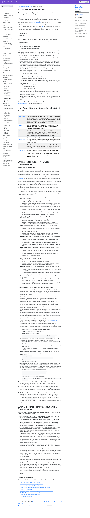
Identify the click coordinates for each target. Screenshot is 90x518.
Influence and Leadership (26, 489)
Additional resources (80, 36)
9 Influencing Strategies (80, 27)
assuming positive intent (53, 320)
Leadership (29, 6)
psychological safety (36, 22)
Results (20, 125)
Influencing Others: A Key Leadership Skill (30, 485)
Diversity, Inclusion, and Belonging (21, 139)
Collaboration (21, 116)
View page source (80, 6)
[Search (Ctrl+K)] (84, 2)
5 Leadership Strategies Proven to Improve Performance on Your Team (36, 491)
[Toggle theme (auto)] (76, 2)
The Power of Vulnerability (26, 496)
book (42, 26)
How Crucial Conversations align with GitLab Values (81, 21)
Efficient (20, 130)
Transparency (21, 150)
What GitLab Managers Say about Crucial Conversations (81, 34)
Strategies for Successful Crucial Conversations (80, 24)
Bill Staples (79, 15)
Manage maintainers (80, 9)
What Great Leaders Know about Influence (30, 482)
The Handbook (21, 6)
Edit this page (79, 7)
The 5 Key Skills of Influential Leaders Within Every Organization (35, 487)
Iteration (20, 144)
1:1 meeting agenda (33, 296)
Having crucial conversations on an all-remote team (80, 30)
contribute (43, 506)
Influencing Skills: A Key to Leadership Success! (31, 484)
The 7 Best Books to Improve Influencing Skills (31, 492)
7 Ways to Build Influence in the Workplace (30, 494)
